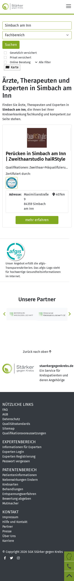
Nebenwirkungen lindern (20, 480)
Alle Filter (43, 62)
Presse (7, 531)
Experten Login (13, 452)
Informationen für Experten (21, 447)
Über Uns (9, 536)
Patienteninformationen (19, 475)
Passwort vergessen (16, 461)
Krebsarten (10, 484)
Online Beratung (17, 62)
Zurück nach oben (37, 352)
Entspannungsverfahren (19, 494)
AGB (5, 414)
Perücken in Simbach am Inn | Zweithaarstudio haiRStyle (36, 156)
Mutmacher (10, 503)
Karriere (8, 541)
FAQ (5, 409)
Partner (7, 526)
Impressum (10, 517)
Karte (12, 67)
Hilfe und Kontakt (14, 522)
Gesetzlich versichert (20, 53)
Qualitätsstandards (16, 424)
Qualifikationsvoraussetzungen (24, 433)
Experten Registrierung (18, 456)
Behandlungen (12, 489)
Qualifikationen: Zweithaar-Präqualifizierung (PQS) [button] (37, 167)
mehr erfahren (37, 220)
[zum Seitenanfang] (69, 576)
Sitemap (8, 428)
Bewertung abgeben (16, 498)
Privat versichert (17, 57)
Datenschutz (11, 419)
